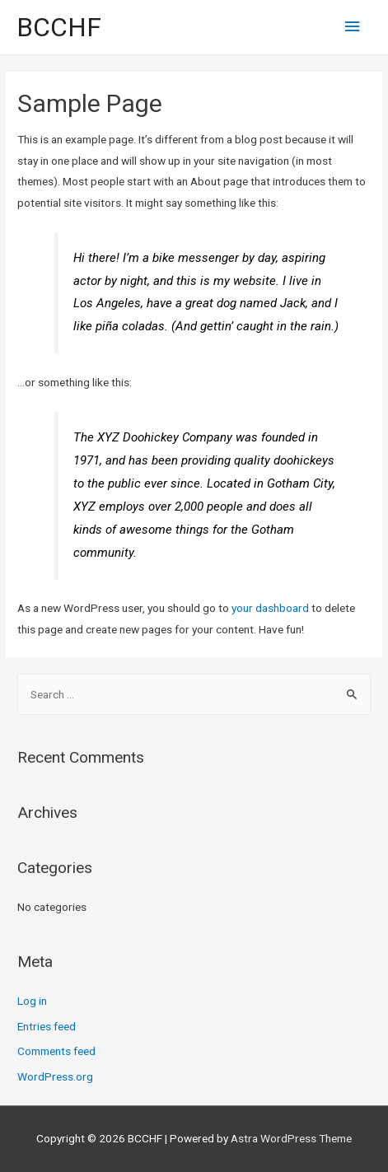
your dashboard (270, 607)
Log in (32, 1000)
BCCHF (58, 27)
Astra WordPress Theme (291, 1138)
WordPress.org (55, 1076)
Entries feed (46, 1026)
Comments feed (56, 1051)
